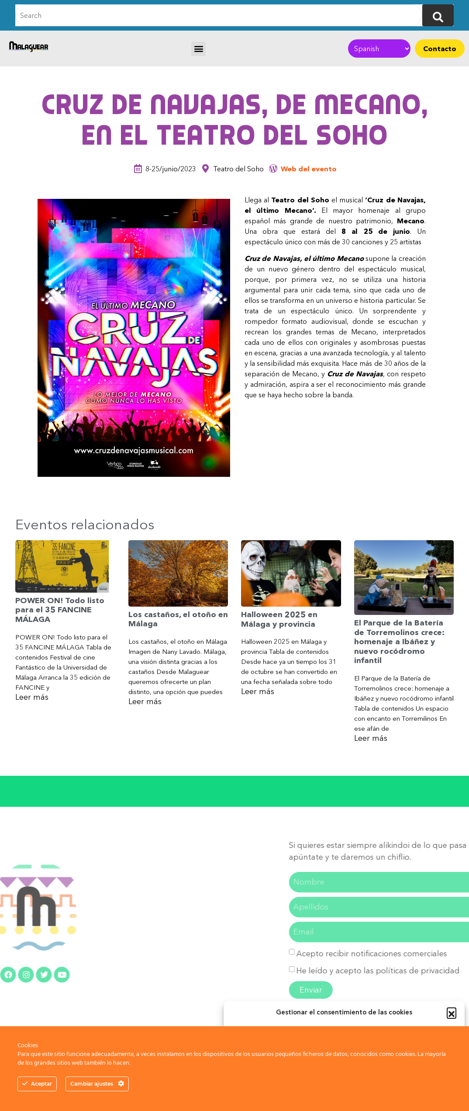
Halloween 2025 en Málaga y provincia (279, 619)
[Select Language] (379, 48)
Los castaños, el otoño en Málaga (178, 619)
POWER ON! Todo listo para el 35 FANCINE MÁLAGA (59, 610)
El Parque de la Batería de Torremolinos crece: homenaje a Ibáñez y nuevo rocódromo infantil (399, 641)
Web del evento (309, 168)
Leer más (31, 697)
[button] (451, 1012)
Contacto (439, 48)
